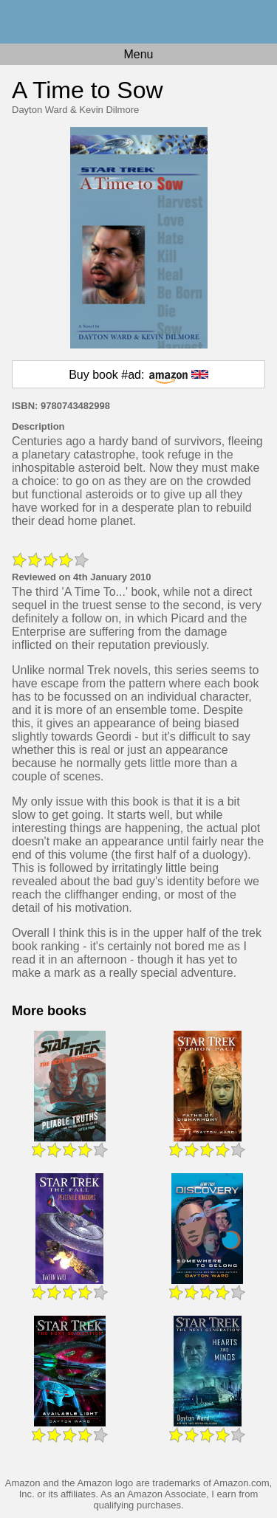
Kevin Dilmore (109, 109)
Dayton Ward (39, 109)
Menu (138, 54)
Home (138, 22)
